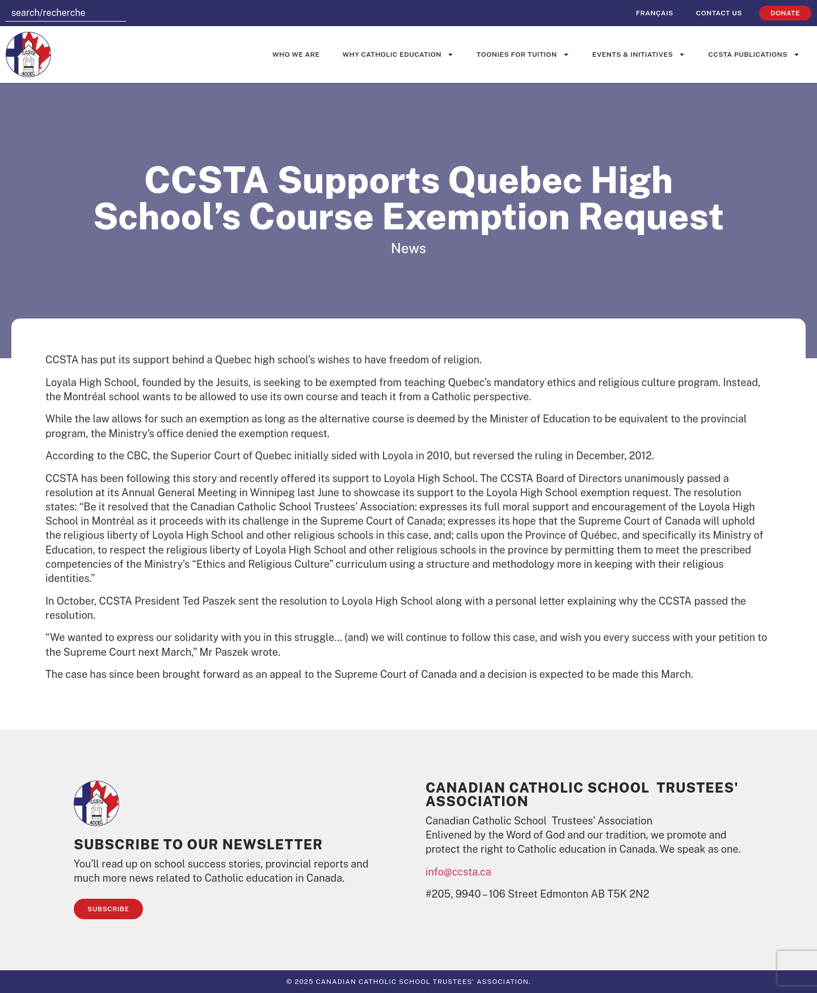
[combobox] (66, 13)
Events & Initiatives (638, 54)
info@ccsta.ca (458, 872)
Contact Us (719, 13)
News (408, 248)
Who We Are (296, 54)
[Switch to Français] (655, 13)
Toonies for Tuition (523, 54)
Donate (785, 13)
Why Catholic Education (398, 54)
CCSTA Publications (754, 54)
